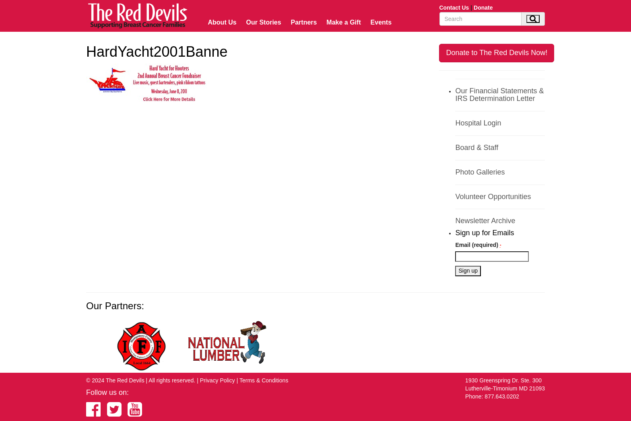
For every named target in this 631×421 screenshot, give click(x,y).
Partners (304, 22)
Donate (483, 7)
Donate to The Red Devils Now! (496, 53)
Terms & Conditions (263, 380)
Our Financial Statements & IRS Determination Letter (499, 95)
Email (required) (478, 245)
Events (381, 22)
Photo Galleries (480, 172)
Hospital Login (478, 123)
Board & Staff (476, 148)
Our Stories (263, 22)
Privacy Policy (217, 380)
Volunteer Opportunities (493, 197)
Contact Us (454, 7)
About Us (222, 22)
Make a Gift (343, 22)
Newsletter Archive (485, 221)
